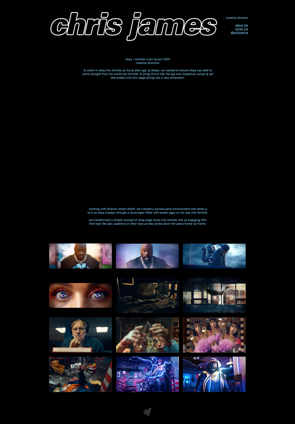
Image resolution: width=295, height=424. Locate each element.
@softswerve (239, 33)
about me (241, 25)
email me (241, 29)
